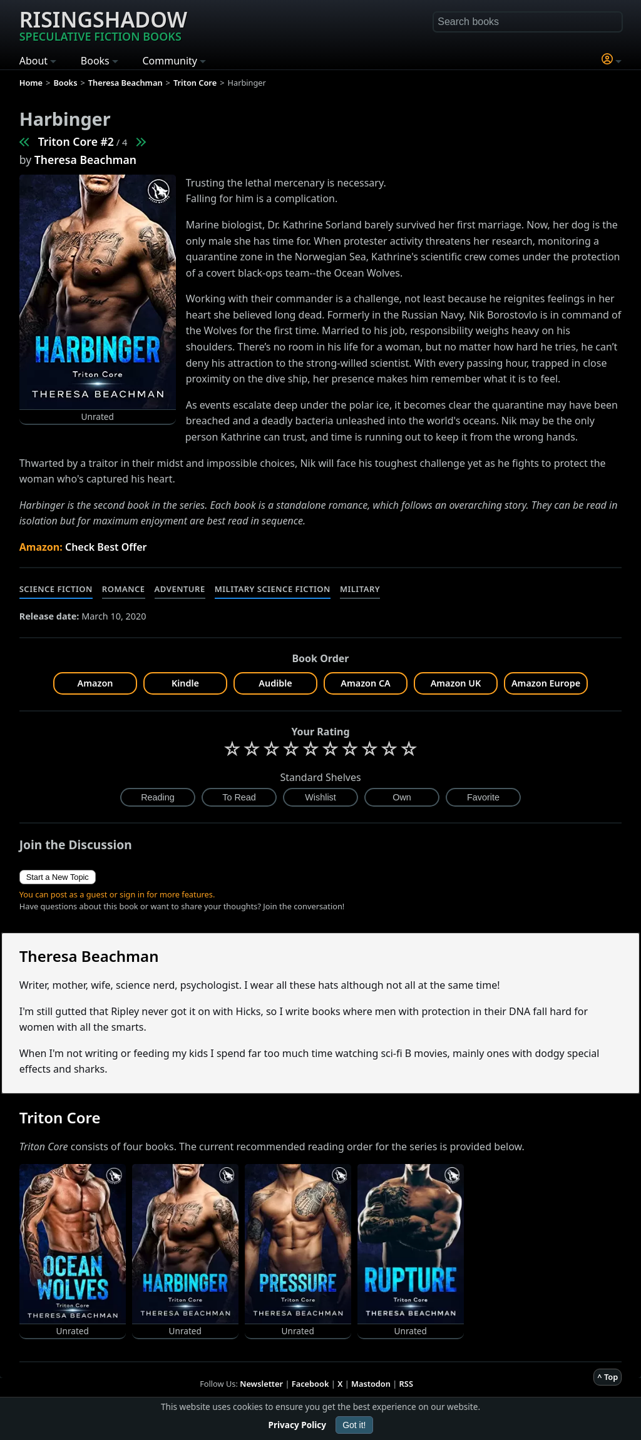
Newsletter (261, 1383)
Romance (123, 589)
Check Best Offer (106, 547)
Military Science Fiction (273, 589)
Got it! (354, 1425)
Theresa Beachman (85, 159)
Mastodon (371, 1383)
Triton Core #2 (76, 141)
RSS (406, 1383)
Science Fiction (56, 589)
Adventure (180, 589)
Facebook (310, 1383)
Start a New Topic (57, 877)
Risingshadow (103, 24)
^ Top (607, 1376)
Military (360, 589)
